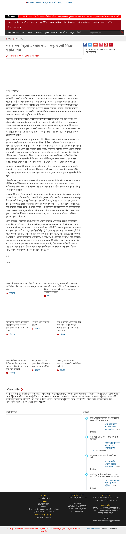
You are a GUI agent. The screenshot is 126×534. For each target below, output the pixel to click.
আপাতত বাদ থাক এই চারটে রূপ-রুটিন (103, 456)
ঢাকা (23, 32)
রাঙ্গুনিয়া (9, 399)
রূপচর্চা (43, 399)
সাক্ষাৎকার (91, 399)
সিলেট (79, 32)
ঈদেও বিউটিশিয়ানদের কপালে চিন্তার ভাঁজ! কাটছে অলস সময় (104, 419)
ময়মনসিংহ (63, 32)
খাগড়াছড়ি (46, 394)
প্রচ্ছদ (10, 22)
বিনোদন (96, 22)
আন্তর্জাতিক (43, 22)
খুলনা (47, 32)
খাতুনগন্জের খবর (59, 394)
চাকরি (98, 394)
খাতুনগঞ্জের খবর (69, 22)
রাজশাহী (39, 32)
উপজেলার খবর (13, 32)
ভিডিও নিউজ (14, 389)
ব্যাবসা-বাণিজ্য (55, 22)
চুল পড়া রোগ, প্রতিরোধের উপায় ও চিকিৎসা (104, 438)
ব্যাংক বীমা (65, 396)
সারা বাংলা (10, 401)
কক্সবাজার (36, 394)
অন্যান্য (17, 27)
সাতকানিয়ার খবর (84, 22)
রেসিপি (50, 399)
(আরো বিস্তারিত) (101, 451)
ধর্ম (115, 394)
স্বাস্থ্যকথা (42, 401)
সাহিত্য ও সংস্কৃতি (23, 401)
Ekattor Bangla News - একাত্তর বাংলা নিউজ (100, 51)
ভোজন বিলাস (84, 396)
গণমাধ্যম (83, 394)
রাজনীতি (25, 22)
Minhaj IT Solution (109, 529)
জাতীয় (16, 22)
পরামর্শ (9, 396)
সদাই (73, 399)
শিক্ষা (9, 27)
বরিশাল (54, 32)
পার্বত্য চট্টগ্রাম (19, 396)
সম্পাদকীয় (81, 399)
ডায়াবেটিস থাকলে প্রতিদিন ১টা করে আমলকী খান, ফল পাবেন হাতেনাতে (104, 475)
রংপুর (72, 32)
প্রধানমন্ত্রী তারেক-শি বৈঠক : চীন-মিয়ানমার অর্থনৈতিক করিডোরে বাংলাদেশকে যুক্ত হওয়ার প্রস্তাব (48, 16)
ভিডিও (110, 22)
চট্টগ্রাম (30, 32)
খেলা (103, 22)
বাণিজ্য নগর (18, 39)
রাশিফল (35, 399)
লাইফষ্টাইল (59, 399)
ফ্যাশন (29, 396)
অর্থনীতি (34, 22)
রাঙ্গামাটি (112, 396)
